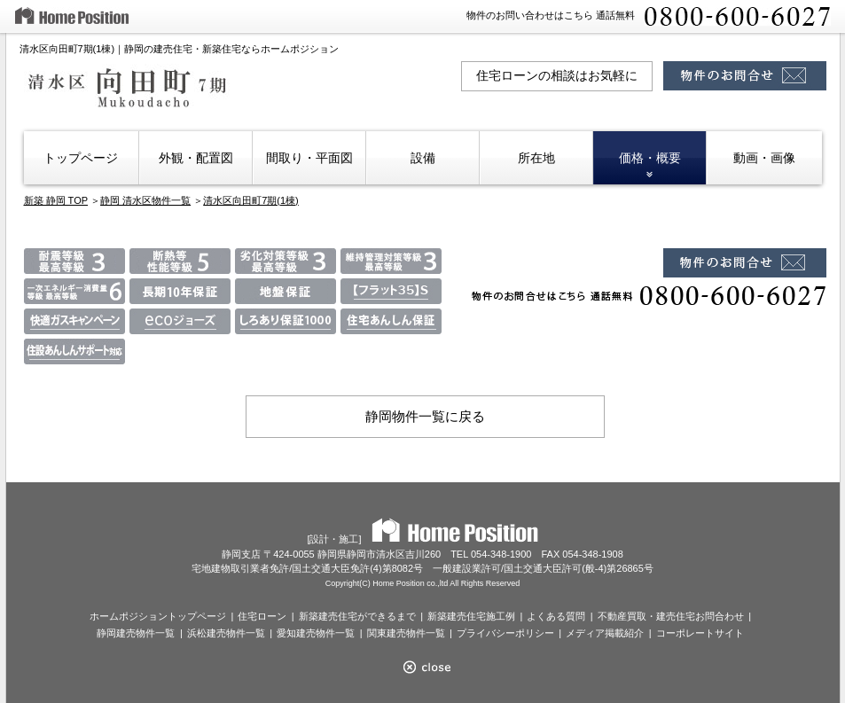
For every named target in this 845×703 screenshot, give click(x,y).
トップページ (80, 158)
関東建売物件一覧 (406, 633)
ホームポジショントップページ (158, 616)
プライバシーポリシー (505, 633)
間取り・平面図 (309, 158)
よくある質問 (556, 616)
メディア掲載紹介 (605, 633)
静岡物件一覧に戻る (425, 416)
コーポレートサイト (700, 633)
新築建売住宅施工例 (471, 616)
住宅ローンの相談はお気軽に (557, 75)
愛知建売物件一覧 (316, 633)
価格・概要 (650, 158)
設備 (423, 158)
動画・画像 (764, 158)
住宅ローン (262, 616)
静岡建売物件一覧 (136, 633)
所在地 (536, 158)
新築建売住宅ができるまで (357, 616)
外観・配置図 (196, 158)
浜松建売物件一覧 (226, 633)
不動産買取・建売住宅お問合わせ (671, 616)
